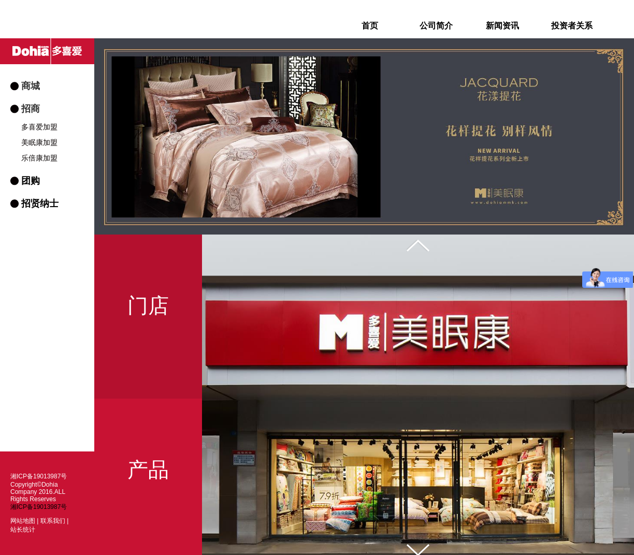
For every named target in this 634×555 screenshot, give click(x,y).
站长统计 (22, 529)
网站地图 (22, 520)
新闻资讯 (502, 25)
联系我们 (52, 520)
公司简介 (436, 25)
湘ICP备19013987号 (38, 506)
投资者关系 (572, 25)
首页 (370, 25)
